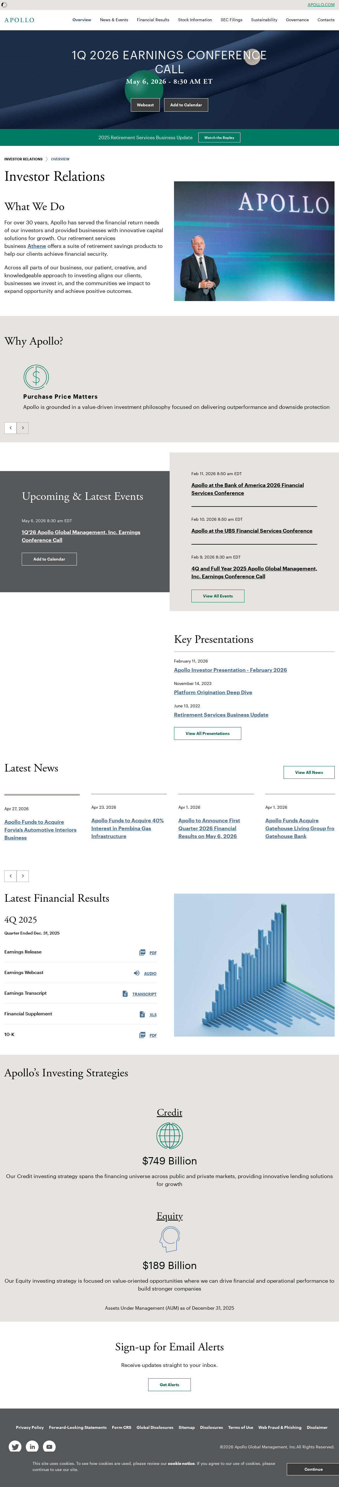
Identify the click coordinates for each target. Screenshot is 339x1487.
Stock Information (195, 19)
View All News (309, 772)
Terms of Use (240, 1427)
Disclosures (211, 1427)
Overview (81, 19)
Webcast (145, 104)
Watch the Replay (219, 137)
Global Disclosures (155, 1427)
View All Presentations (208, 733)
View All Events (218, 595)
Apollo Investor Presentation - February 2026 (230, 670)
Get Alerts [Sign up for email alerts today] (169, 1384)
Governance (297, 19)
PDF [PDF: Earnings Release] (148, 952)
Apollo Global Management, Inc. (265, 1446)
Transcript (139, 993)
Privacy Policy (30, 1427)
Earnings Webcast (23, 972)
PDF (148, 1034)
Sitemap (187, 1427)
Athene (37, 246)
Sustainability (264, 19)
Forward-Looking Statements (78, 1427)
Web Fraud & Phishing (280, 1427)
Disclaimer (317, 1427)
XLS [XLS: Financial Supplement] (148, 1014)
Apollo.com (321, 5)
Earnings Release (22, 951)
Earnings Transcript (25, 993)
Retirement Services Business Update (221, 714)
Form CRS (121, 1427)
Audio (145, 972)
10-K (9, 1034)
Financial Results (153, 19)
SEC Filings (231, 19)
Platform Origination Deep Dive (213, 692)
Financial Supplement (28, 1013)
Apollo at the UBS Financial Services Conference (252, 530)
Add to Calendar (186, 104)
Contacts (326, 19)
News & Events (114, 19)
